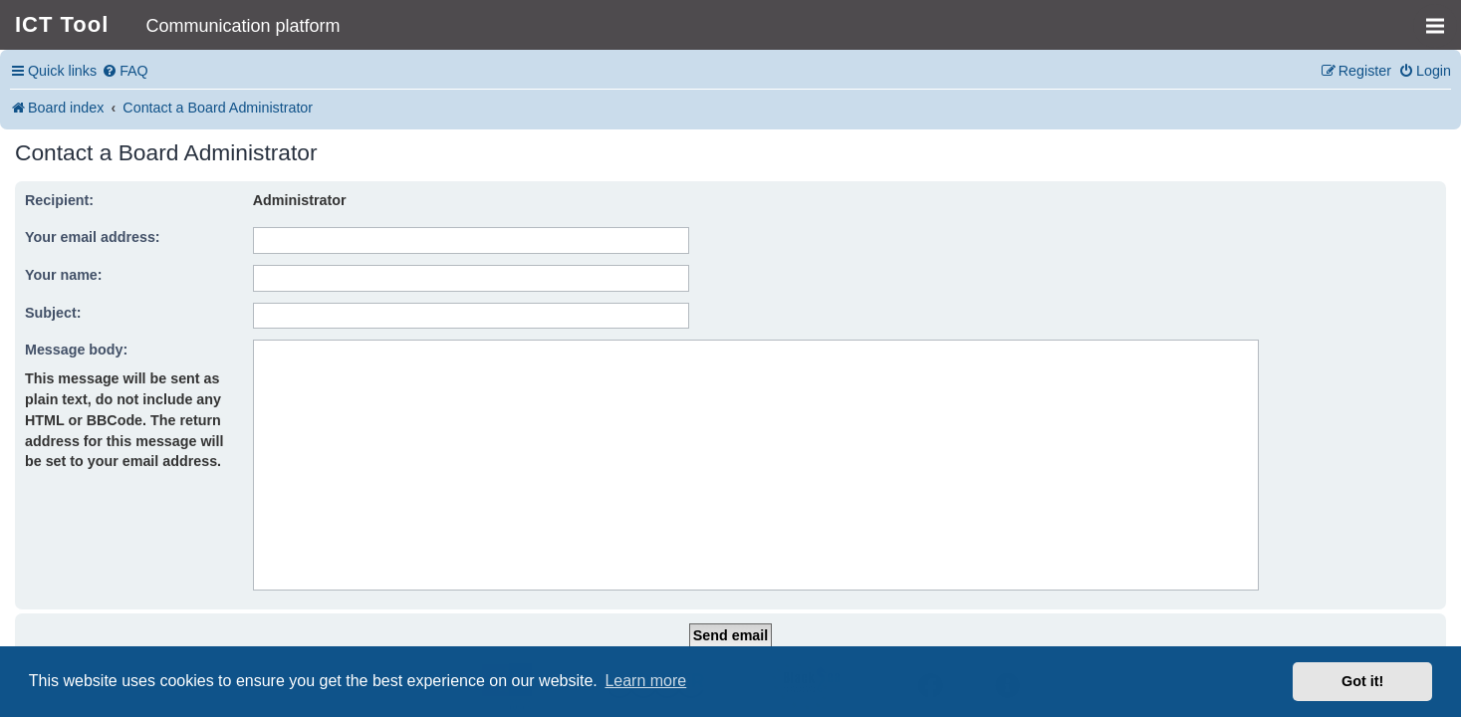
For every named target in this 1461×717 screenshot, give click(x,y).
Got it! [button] (1362, 681)
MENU (1441, 17)
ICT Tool (62, 24)
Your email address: (92, 237)
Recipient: (59, 200)
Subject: (53, 313)
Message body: (76, 350)
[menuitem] (125, 71)
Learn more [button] (645, 680)
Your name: (64, 275)
